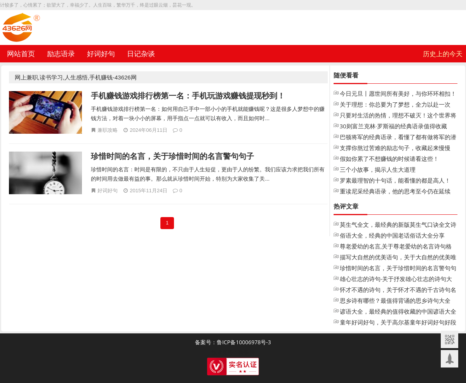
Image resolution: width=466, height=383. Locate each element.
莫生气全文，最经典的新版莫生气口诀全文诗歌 (398, 225)
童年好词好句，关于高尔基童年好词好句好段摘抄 (398, 323)
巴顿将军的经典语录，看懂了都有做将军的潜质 (398, 137)
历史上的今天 (443, 53)
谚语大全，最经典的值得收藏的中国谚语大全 (398, 311)
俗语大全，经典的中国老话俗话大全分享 (392, 235)
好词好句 (101, 53)
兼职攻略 (107, 129)
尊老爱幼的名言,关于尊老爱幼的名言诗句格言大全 (396, 247)
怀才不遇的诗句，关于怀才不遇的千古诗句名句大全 (398, 290)
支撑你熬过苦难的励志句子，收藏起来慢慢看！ (395, 148)
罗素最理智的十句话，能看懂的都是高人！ (395, 180)
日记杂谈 (141, 53)
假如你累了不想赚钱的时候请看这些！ (389, 158)
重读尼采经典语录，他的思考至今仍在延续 (395, 191)
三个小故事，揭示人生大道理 (378, 169)
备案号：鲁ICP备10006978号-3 (233, 342)
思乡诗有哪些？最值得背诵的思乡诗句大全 (395, 300)
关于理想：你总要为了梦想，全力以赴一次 (395, 104)
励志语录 (61, 53)
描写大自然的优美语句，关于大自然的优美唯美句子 (398, 257)
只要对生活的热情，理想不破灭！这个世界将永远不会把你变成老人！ (398, 116)
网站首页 (21, 53)
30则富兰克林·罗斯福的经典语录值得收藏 (393, 126)
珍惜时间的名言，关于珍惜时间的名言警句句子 (172, 156)
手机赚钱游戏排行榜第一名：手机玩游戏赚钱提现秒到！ (188, 95)
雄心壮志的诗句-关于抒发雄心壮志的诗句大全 (396, 279)
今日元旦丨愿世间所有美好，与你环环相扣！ (398, 93)
